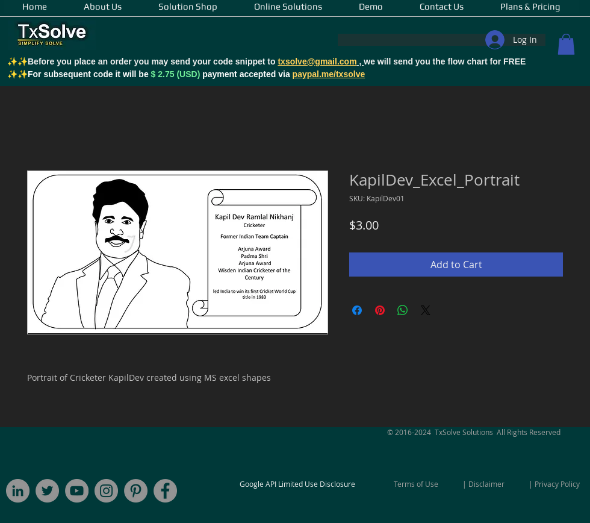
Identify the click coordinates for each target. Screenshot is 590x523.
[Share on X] (425, 310)
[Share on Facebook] (357, 310)
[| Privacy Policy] (554, 484)
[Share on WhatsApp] (403, 310)
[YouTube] (76, 491)
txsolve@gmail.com (317, 61)
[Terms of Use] (416, 484)
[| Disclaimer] (483, 484)
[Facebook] (165, 491)
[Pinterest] (136, 491)
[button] (566, 44)
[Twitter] (47, 491)
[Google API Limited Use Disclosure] (297, 484)
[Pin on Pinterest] (380, 310)
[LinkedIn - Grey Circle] (18, 491)
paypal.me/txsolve (329, 74)
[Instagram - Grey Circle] (106, 491)
